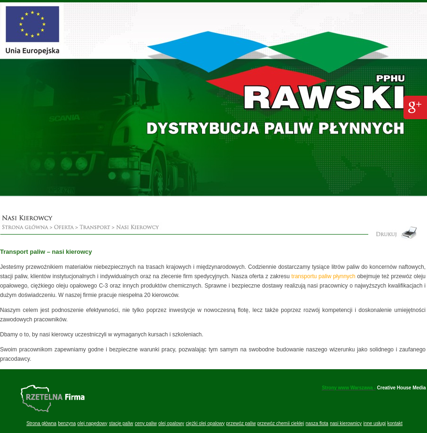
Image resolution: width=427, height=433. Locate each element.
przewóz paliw (241, 423)
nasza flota (317, 423)
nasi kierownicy (346, 423)
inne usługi (374, 423)
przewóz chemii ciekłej (280, 423)
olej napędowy (93, 423)
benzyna (67, 423)
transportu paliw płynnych (323, 276)
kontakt (395, 423)
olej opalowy (171, 423)
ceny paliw (146, 423)
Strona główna (41, 423)
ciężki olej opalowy (205, 423)
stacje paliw (121, 423)
